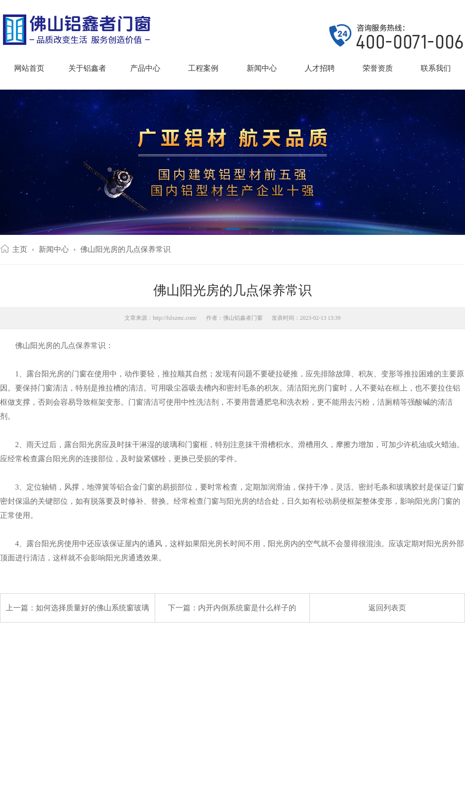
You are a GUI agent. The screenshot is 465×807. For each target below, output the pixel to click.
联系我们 (436, 68)
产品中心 (145, 68)
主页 (19, 249)
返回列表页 (387, 608)
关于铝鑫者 (87, 68)
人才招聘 (320, 68)
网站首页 (29, 68)
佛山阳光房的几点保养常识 (125, 249)
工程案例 (203, 68)
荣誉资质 (378, 68)
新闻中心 (262, 68)
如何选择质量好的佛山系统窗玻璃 (92, 608)
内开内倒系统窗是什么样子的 (247, 608)
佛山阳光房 (34, 345)
